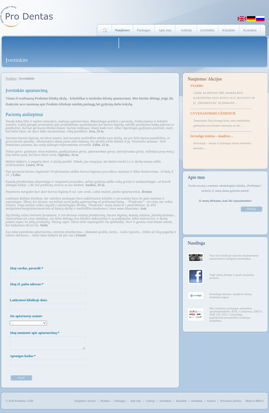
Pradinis (11, 78)
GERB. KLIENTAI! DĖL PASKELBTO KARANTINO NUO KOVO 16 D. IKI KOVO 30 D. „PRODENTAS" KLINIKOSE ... (224, 98)
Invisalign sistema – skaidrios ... (211, 136)
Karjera (108, 43)
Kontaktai (249, 30)
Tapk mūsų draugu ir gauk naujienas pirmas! (231, 276)
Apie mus (165, 30)
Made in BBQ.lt (254, 400)
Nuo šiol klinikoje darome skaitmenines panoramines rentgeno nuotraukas (233, 257)
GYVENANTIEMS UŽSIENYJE (213, 113)
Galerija (186, 30)
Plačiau (251, 208)
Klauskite (228, 30)
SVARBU (197, 86)
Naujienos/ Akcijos (205, 79)
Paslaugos (143, 30)
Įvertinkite (207, 30)
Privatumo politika (230, 400)
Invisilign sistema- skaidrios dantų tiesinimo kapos (230, 295)
